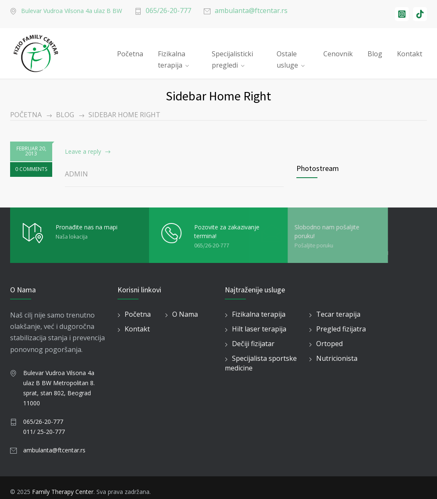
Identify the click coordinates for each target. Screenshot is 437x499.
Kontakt (409, 53)
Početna (130, 53)
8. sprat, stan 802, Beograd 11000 (59, 393)
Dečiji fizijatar (253, 343)
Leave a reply (83, 151)
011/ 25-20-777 (44, 432)
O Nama (185, 314)
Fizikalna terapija (171, 56)
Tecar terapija (338, 314)
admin (76, 174)
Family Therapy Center (62, 492)
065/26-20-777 (168, 10)
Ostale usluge (287, 56)
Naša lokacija (72, 236)
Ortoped (329, 343)
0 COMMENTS (31, 169)
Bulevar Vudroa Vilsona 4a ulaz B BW (71, 11)
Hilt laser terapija (259, 329)
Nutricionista (336, 358)
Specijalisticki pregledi (232, 56)
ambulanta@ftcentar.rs (251, 10)
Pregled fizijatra (341, 329)
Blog (375, 53)
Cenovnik (338, 53)
